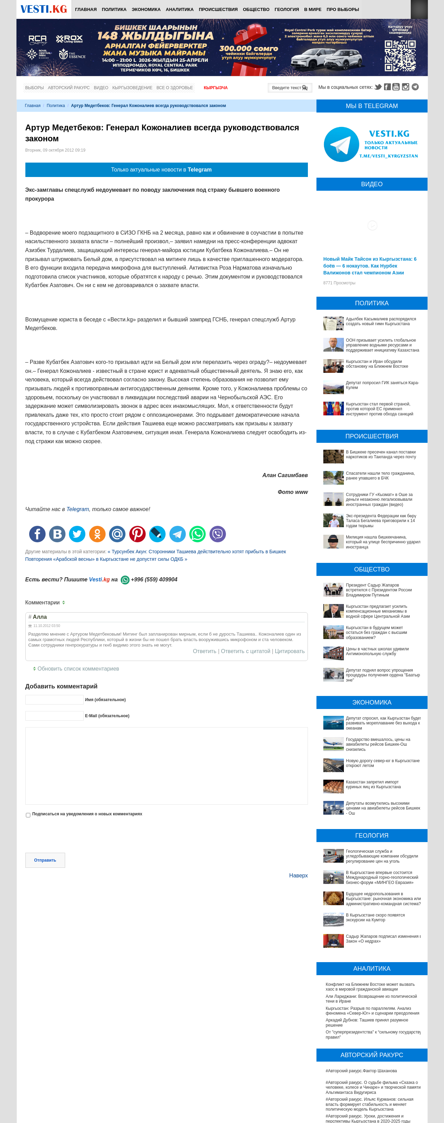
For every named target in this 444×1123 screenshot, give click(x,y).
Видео (101, 87)
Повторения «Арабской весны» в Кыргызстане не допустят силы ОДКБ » (106, 559)
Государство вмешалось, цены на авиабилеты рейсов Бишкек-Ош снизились (370, 742)
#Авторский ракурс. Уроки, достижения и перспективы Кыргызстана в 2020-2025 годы (368, 1044)
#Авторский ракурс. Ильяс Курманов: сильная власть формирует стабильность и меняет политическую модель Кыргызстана (369, 1030)
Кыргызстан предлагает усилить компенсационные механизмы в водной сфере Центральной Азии (378, 611)
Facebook (387, 87)
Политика (114, 9)
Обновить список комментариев (78, 669)
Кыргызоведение (132, 87)
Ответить (204, 651)
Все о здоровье (174, 87)
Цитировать (290, 651)
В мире (313, 9)
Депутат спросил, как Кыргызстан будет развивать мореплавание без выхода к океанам (384, 723)
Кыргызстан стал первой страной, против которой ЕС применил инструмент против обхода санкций (379, 409)
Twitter (378, 87)
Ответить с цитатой (246, 651)
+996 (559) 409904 (154, 579)
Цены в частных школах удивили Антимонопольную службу (377, 651)
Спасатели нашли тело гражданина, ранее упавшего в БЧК (380, 476)
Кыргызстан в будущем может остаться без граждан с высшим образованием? (376, 632)
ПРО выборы (343, 9)
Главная (86, 9)
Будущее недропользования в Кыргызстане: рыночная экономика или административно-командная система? (368, 847)
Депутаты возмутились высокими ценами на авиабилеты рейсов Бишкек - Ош (368, 777)
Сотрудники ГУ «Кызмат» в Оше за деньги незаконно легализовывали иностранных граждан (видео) (379, 499)
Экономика (146, 9)
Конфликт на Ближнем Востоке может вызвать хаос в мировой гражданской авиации (370, 913)
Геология (287, 9)
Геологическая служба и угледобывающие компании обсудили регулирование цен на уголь (372, 816)
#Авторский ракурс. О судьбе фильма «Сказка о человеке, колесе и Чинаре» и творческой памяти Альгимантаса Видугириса (373, 1013)
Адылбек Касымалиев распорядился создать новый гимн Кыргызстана (381, 321)
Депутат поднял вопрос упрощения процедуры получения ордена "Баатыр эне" (383, 675)
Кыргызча (216, 87)
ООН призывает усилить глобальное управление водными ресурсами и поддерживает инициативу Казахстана (382, 345)
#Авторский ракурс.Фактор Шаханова (361, 996)
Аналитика (180, 9)
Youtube (397, 87)
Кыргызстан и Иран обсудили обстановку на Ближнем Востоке (377, 364)
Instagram (406, 87)
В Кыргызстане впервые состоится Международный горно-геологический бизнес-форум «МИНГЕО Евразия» (370, 831)
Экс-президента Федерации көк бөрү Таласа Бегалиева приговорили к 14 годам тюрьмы (381, 520)
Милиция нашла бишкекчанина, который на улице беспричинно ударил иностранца (383, 542)
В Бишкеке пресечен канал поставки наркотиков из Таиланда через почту (381, 454)
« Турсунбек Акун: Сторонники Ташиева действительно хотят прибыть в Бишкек (197, 551)
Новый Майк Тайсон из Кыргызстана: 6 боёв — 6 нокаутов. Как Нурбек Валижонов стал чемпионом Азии (370, 265)
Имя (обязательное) (105, 699)
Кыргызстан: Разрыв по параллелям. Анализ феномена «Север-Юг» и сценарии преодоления (372, 936)
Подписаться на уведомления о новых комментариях (87, 814)
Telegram (416, 87)
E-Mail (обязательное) (107, 715)
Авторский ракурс (69, 87)
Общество (256, 9)
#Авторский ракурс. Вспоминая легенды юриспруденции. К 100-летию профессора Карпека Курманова (366, 1059)
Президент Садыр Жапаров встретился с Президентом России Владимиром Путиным (379, 590)
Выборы (34, 87)
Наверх (298, 846)
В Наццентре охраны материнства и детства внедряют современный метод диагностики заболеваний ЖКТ (368, 1114)
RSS (419, 9)
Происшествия (218, 9)
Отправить (45, 830)
